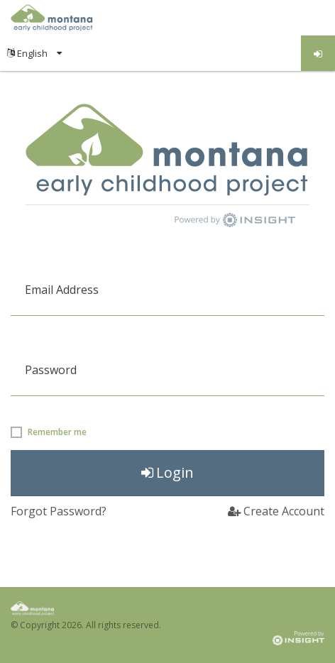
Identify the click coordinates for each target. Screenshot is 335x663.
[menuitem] (34, 53)
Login (167, 472)
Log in (318, 54)
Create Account (276, 511)
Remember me (57, 432)
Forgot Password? (58, 511)
